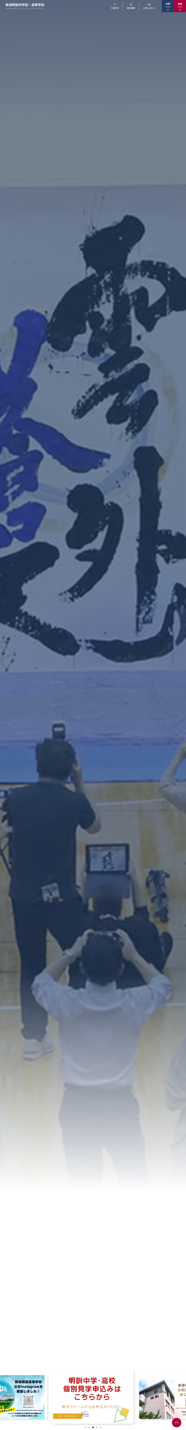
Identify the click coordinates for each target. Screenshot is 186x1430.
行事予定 (115, 6)
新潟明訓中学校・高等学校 (25, 6)
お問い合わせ (149, 6)
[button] (168, 6)
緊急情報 (131, 6)
